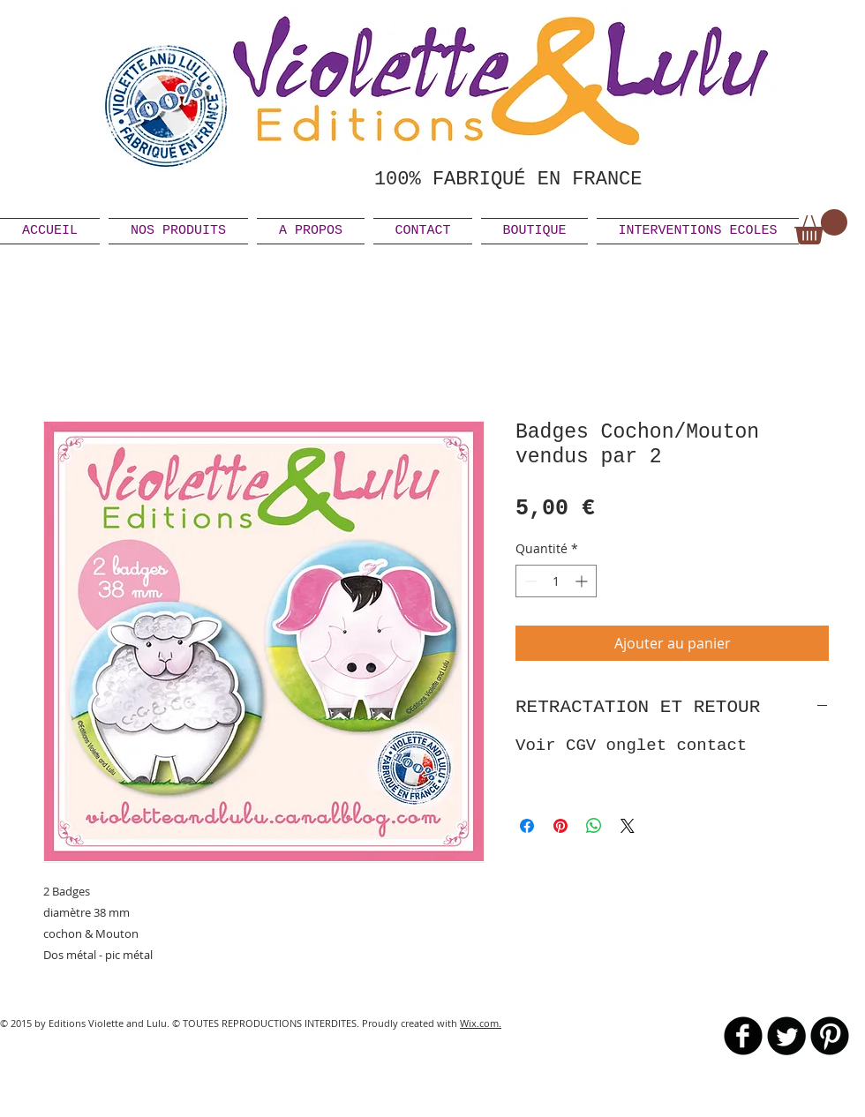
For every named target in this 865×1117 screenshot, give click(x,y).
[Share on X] (627, 825)
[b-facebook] (743, 1035)
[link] (820, 226)
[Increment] (583, 581)
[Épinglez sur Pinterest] (560, 825)
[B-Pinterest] (829, 1035)
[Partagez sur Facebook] (527, 825)
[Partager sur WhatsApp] (594, 825)
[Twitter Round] (786, 1035)
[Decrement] (529, 581)
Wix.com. (480, 1023)
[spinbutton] (556, 581)
